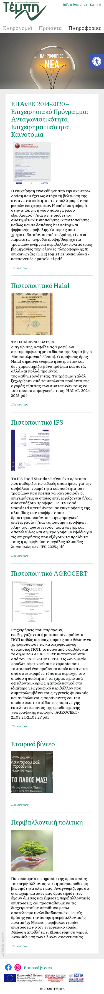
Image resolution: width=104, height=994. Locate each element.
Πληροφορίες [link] (84, 28)
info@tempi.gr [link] (75, 4)
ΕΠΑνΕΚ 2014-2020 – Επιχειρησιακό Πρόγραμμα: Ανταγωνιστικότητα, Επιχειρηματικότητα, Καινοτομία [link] (50, 119)
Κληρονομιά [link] (17, 28)
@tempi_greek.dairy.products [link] (17, 967)
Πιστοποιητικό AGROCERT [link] (49, 573)
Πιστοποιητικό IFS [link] (37, 422)
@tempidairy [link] (8, 967)
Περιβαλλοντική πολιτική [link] (47, 821)
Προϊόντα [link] (50, 28)
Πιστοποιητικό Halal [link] (40, 285)
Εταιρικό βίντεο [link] (33, 743)
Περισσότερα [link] (19, 268)
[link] (97, 61)
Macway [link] (2, 937)
